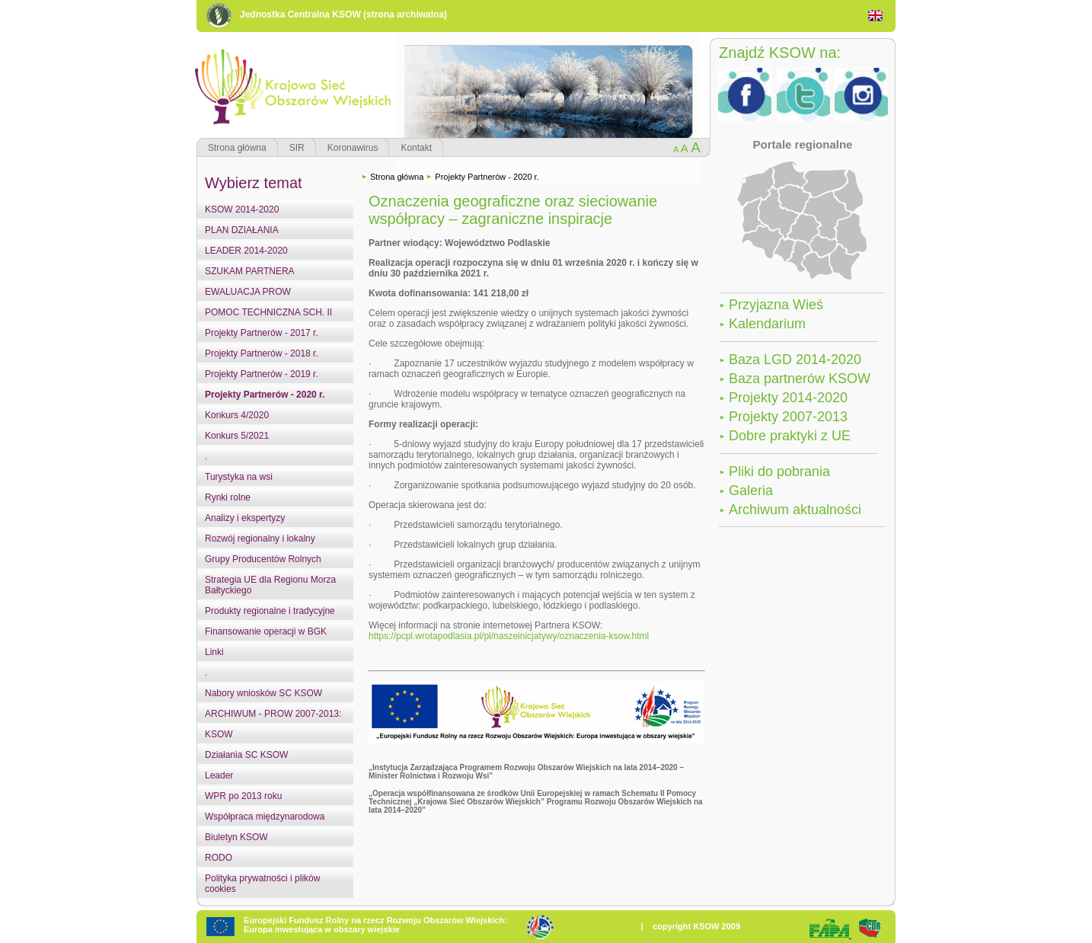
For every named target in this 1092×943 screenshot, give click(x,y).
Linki (214, 652)
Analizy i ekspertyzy (245, 518)
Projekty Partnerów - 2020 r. (264, 394)
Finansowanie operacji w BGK (266, 631)
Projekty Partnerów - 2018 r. (261, 353)
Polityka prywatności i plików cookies (262, 883)
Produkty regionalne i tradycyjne (270, 611)
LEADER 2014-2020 (246, 250)
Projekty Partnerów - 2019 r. (261, 374)
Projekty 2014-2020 (788, 397)
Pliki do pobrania (779, 471)
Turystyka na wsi (239, 477)
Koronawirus (352, 147)
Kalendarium (767, 323)
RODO (218, 857)
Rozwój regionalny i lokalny (260, 538)
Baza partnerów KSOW (799, 378)
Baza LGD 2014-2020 (795, 359)
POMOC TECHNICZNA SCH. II (268, 312)
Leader (219, 775)
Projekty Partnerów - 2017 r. (261, 333)
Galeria (751, 490)
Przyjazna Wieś (776, 304)
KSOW (219, 734)
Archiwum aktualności (795, 509)
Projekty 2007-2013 (788, 416)
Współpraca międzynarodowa (264, 816)
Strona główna (237, 147)
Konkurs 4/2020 (237, 415)
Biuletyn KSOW (236, 837)
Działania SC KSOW (246, 755)
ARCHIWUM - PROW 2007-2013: (273, 713)
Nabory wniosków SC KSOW (263, 693)
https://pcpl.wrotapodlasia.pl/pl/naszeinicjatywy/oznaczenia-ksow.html (509, 636)
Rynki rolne (228, 497)
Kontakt (416, 147)
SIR (297, 147)
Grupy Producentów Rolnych (263, 559)
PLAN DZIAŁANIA (242, 230)
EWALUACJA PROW (248, 291)
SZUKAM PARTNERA (250, 271)
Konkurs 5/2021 (237, 435)
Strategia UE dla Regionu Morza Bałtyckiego (270, 585)
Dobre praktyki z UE (790, 435)
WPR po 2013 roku (243, 796)
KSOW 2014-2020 (242, 209)
